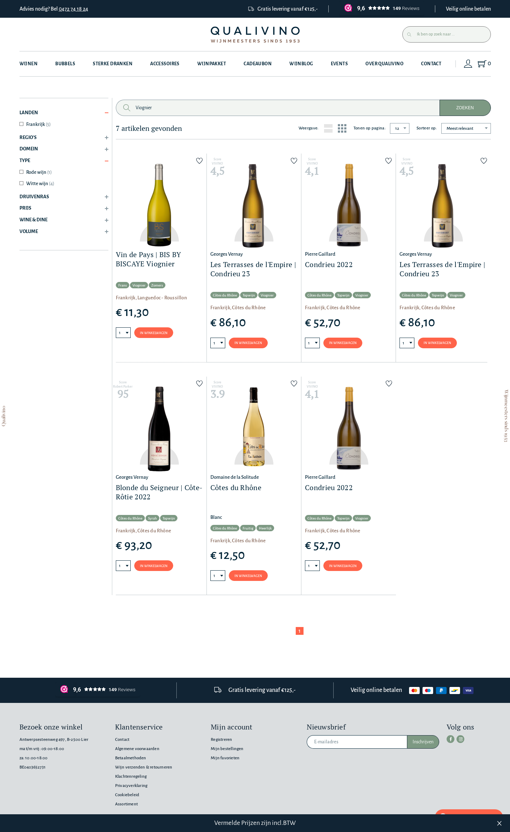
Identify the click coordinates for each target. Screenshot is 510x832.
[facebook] (450, 739)
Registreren (221, 739)
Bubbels (65, 63)
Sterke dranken (112, 63)
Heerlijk (265, 528)
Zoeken (465, 107)
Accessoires (165, 63)
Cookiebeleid (127, 795)
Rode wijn (39, 172)
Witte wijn (40, 183)
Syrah (152, 518)
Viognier (139, 285)
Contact (431, 63)
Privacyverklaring (131, 785)
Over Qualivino (385, 63)
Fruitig (248, 528)
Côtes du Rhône (225, 295)
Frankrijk (38, 124)
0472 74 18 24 (73, 9)
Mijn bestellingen (227, 749)
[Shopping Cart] (484, 64)
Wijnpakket (211, 63)
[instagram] (460, 739)
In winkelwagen (154, 333)
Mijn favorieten (225, 758)
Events (339, 63)
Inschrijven (423, 741)
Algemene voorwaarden (137, 749)
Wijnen (28, 63)
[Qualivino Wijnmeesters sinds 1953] (255, 35)
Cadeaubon (258, 63)
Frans (122, 285)
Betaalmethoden (130, 758)
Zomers (157, 285)
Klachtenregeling (131, 776)
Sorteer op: (426, 128)
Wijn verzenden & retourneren (143, 767)
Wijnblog (301, 63)
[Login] (468, 64)
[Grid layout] (342, 128)
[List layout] (328, 128)
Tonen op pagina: (369, 128)
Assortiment (126, 804)
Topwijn (249, 295)
